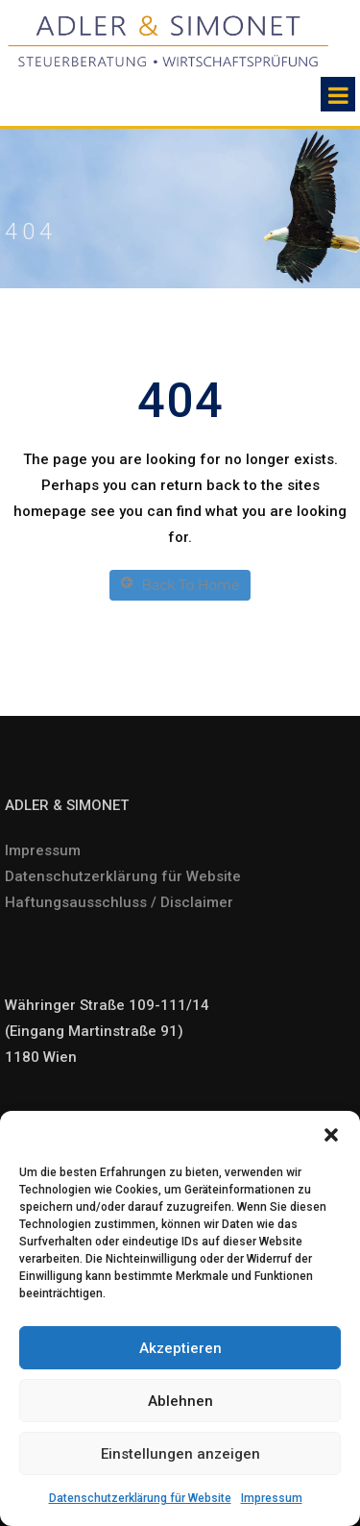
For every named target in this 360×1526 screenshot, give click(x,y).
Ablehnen (180, 1401)
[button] (331, 1134)
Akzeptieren (180, 1348)
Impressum (271, 1498)
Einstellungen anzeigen (180, 1454)
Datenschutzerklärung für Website (140, 1498)
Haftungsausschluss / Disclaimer (119, 902)
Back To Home (180, 585)
